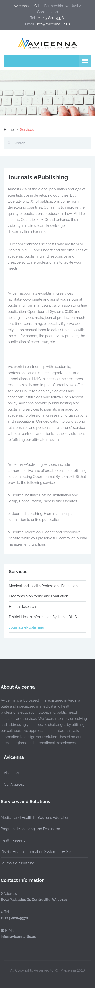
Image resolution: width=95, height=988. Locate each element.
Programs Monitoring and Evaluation (38, 596)
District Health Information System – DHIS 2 (44, 617)
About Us (11, 773)
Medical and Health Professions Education (43, 586)
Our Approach (15, 784)
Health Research (22, 607)
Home (9, 130)
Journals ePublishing (26, 627)
